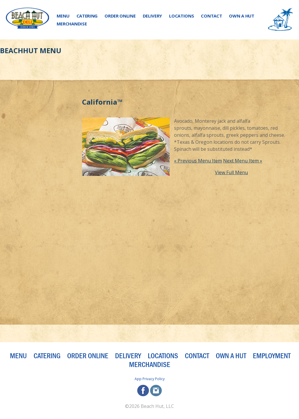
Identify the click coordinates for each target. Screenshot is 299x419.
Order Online (120, 16)
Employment (272, 356)
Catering (87, 16)
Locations (181, 16)
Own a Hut (241, 16)
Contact (211, 16)
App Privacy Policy (150, 378)
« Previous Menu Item (198, 160)
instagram (156, 390)
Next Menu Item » (242, 160)
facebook (143, 390)
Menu (63, 16)
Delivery (152, 16)
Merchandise (72, 24)
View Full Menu (231, 172)
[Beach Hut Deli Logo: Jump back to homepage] (27, 20)
